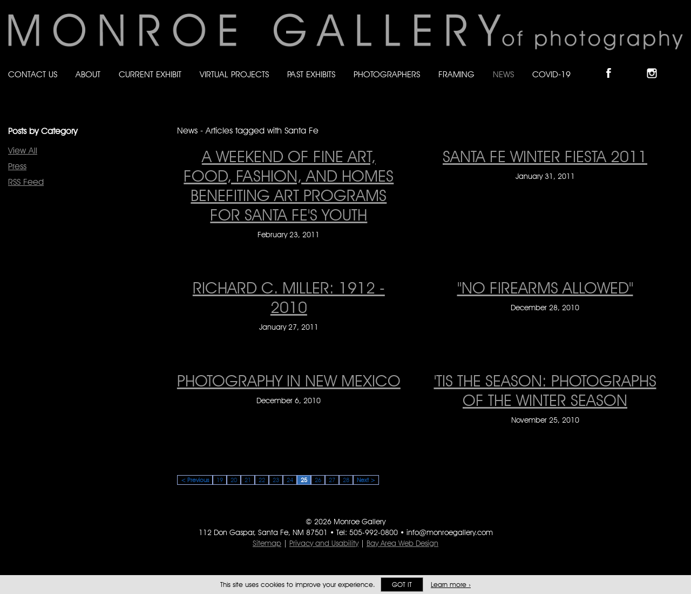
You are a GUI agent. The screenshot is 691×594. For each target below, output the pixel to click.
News (503, 74)
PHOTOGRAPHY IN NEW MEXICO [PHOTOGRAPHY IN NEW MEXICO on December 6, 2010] (289, 380)
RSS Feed (26, 182)
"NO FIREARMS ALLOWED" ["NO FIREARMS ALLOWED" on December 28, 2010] (545, 287)
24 (290, 480)
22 (262, 480)
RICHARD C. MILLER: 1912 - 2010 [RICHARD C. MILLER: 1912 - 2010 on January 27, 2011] (289, 297)
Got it (402, 584)
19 (219, 480)
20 (234, 480)
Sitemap (267, 543)
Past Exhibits (311, 74)
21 (248, 480)
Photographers (387, 74)
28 (346, 480)
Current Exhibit (150, 74)
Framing (456, 74)
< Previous (195, 480)
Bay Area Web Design (402, 543)
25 (304, 480)
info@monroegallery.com (450, 532)
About (88, 74)
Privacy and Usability (323, 543)
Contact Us (32, 74)
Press (17, 166)
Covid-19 (551, 74)
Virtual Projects (234, 74)
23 (276, 480)
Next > (366, 480)
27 (332, 480)
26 (318, 480)
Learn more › (451, 584)
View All (22, 150)
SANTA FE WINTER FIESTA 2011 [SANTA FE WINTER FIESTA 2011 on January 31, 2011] (545, 156)
